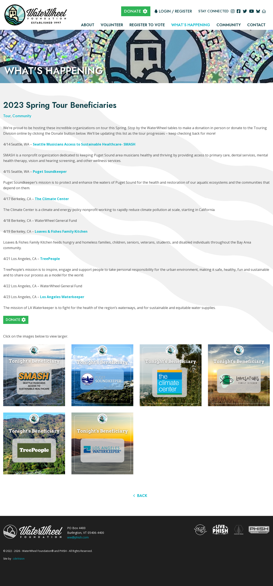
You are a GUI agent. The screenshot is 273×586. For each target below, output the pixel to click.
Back (142, 495)
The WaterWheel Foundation (36, 14)
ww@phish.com (78, 537)
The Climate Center (52, 198)
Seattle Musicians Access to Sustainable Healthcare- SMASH (84, 144)
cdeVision (19, 558)
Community (228, 25)
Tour (7, 116)
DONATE (132, 11)
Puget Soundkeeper (50, 171)
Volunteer (112, 25)
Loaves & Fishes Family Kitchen (61, 231)
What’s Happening (190, 25)
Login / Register (175, 11)
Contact (256, 25)
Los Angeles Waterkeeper (62, 296)
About (87, 25)
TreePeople (50, 258)
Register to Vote (147, 25)
